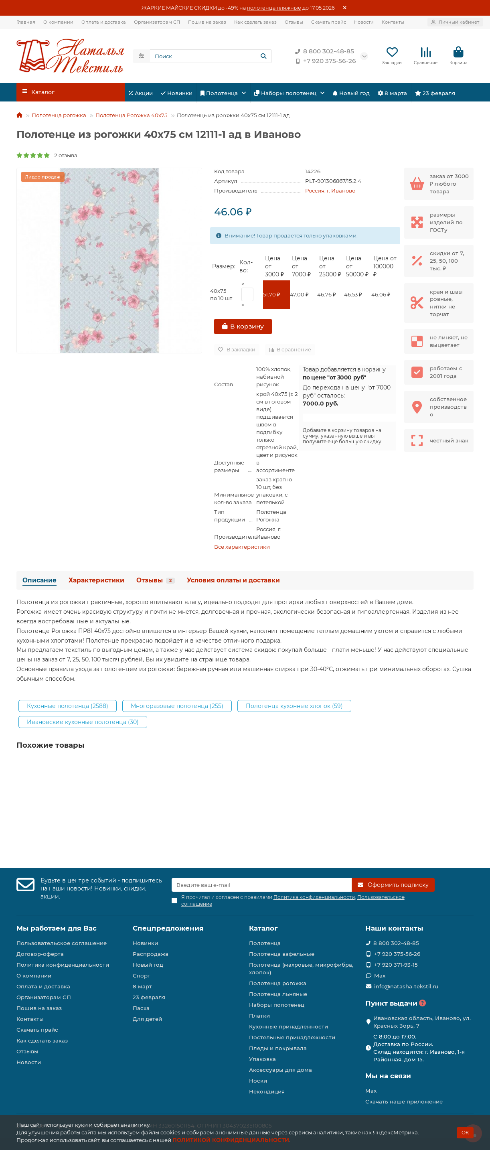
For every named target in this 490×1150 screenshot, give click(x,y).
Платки (259, 1015)
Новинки (176, 94)
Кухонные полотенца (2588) (67, 707)
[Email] (262, 885)
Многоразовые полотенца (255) (177, 707)
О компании (58, 22)
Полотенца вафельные (281, 954)
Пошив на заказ (207, 22)
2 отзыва (46, 156)
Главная (25, 22)
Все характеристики (242, 548)
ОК (465, 1133)
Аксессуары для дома (280, 1070)
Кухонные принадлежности (288, 1026)
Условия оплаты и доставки (233, 582)
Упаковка (262, 1059)
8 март (142, 986)
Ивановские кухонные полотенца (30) (83, 723)
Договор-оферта (40, 954)
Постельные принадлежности (292, 1037)
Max (379, 975)
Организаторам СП (157, 22)
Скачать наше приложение (404, 1101)
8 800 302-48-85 (323, 52)
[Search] (211, 57)
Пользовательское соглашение (61, 943)
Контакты (393, 22)
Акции (141, 94)
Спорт (142, 114)
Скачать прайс (328, 22)
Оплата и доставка (103, 22)
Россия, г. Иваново (330, 192)
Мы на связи (388, 1076)
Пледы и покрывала (278, 1048)
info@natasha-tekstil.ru (406, 986)
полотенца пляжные (274, 8)
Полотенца (219, 94)
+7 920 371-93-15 (396, 964)
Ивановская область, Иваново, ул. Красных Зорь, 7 (422, 1022)
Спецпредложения (168, 928)
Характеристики (96, 582)
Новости (364, 22)
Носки (258, 1080)
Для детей (180, 114)
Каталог (263, 928)
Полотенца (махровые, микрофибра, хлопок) (301, 968)
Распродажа (150, 954)
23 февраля (435, 94)
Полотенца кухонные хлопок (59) (294, 707)
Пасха (216, 114)
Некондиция (267, 1091)
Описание (39, 582)
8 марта (392, 94)
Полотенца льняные (278, 994)
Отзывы (294, 22)
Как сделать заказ (255, 22)
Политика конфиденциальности (62, 964)
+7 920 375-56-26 (324, 61)
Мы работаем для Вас (56, 928)
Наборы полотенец (286, 94)
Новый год (351, 94)
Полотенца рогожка (59, 116)
